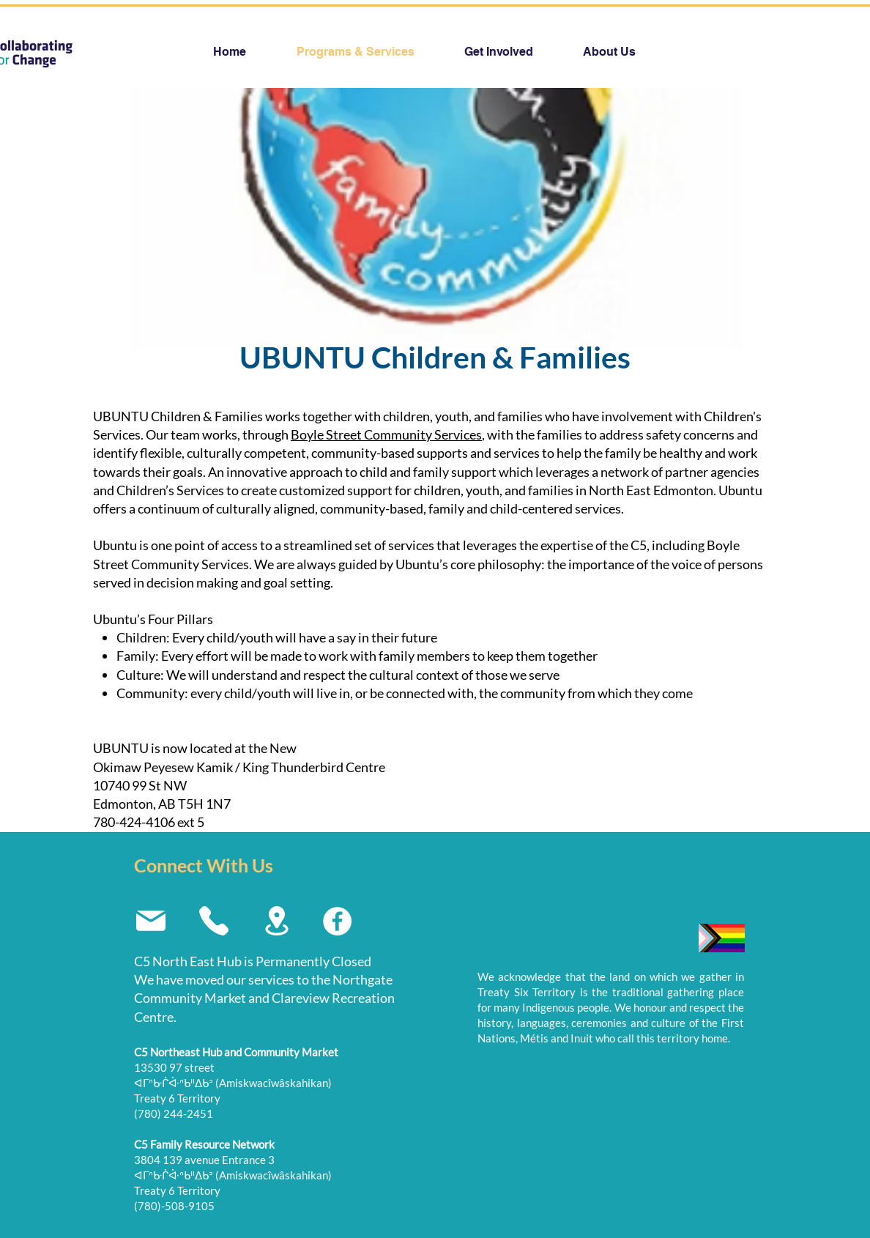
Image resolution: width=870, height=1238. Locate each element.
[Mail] (150, 920)
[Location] (276, 920)
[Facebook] (337, 921)
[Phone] (213, 920)
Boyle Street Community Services (386, 434)
